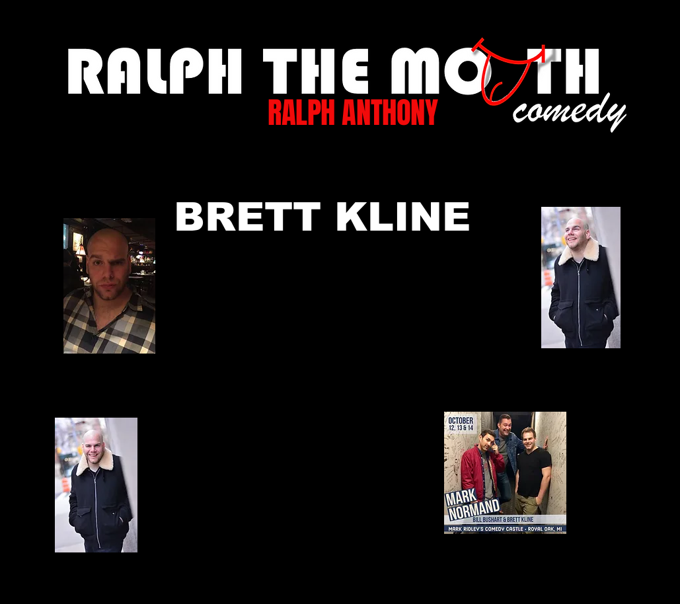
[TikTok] (291, 585)
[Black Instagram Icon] (450, 585)
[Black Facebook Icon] (331, 585)
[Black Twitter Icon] (371, 585)
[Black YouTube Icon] (410, 585)
